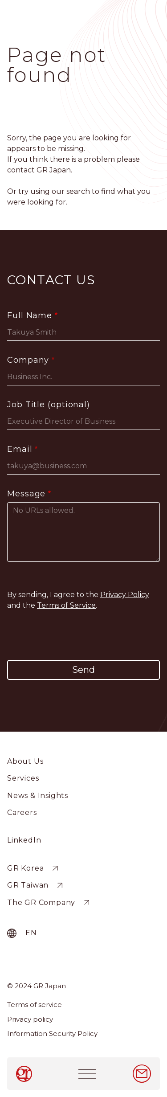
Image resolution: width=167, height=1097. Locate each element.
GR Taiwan (28, 885)
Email (20, 449)
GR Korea (25, 868)
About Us (25, 761)
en (31, 933)
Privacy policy (30, 1019)
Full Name (29, 315)
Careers (22, 812)
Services (23, 778)
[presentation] (83, 635)
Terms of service (34, 1004)
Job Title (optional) (48, 404)
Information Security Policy (52, 1033)
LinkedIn (24, 840)
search (78, 191)
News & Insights (37, 795)
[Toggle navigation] (87, 1073)
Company (28, 360)
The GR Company (41, 902)
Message (26, 494)
